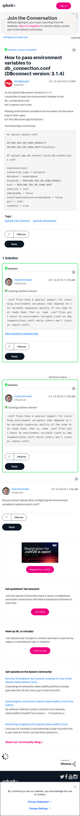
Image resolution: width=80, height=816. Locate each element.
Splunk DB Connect (17, 221)
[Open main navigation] (76, 5)
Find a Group (40, 650)
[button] (73, 50)
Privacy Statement (38, 801)
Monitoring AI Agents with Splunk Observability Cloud (36, 724)
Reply (14, 244)
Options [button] (74, 37)
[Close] (75, 786)
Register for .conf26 (40, 569)
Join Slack (40, 611)
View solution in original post (21, 333)
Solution (13, 268)
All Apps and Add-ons (15, 37)
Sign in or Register (29, 26)
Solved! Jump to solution (22, 49)
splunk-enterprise (44, 221)
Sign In (63, 5)
